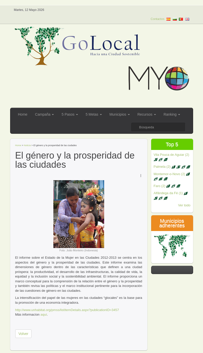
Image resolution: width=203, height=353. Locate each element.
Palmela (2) (172, 166)
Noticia (27, 145)
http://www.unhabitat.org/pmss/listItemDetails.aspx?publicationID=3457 (67, 310)
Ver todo (184, 205)
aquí (43, 314)
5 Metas (94, 114)
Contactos (157, 19)
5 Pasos (69, 114)
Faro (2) (167, 186)
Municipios (120, 114)
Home (22, 114)
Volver (23, 334)
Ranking (172, 114)
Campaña (44, 114)
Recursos (146, 114)
